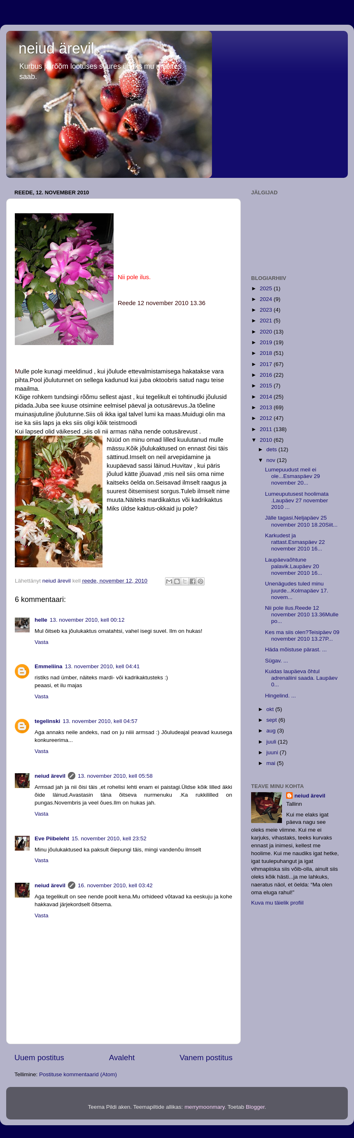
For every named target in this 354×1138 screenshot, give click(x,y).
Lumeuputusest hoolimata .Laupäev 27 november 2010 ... (297, 500)
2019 (267, 342)
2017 (267, 364)
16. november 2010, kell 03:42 (115, 885)
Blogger (255, 1107)
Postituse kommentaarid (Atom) (78, 1074)
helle (41, 620)
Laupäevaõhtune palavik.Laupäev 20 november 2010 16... (293, 566)
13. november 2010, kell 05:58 (115, 776)
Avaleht (122, 1057)
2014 (267, 397)
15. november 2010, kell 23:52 (109, 838)
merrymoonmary (204, 1107)
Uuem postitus (39, 1057)
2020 (267, 332)
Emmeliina (49, 666)
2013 (267, 407)
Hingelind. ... (280, 696)
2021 (267, 320)
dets (272, 449)
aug (271, 731)
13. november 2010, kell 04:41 (102, 666)
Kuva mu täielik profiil (277, 903)
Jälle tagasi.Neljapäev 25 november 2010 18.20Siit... (301, 521)
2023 (267, 310)
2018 (267, 353)
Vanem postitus (206, 1057)
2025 (267, 288)
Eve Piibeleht (52, 838)
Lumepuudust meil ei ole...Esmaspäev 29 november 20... (292, 476)
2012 (267, 418)
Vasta (42, 642)
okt (270, 709)
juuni (272, 752)
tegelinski (47, 721)
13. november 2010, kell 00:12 (87, 620)
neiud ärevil (56, 48)
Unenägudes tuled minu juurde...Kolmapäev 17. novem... (296, 590)
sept (272, 720)
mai (271, 763)
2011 (267, 429)
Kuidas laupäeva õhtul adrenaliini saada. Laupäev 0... (301, 678)
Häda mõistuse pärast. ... (296, 649)
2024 (267, 299)
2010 (267, 440)
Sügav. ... (276, 661)
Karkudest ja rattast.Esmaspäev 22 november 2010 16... (295, 542)
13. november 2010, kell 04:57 (100, 721)
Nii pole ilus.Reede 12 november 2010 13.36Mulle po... (302, 614)
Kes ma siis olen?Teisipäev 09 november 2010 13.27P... (302, 635)
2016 (267, 375)
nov (271, 460)
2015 (267, 385)
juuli (272, 742)
